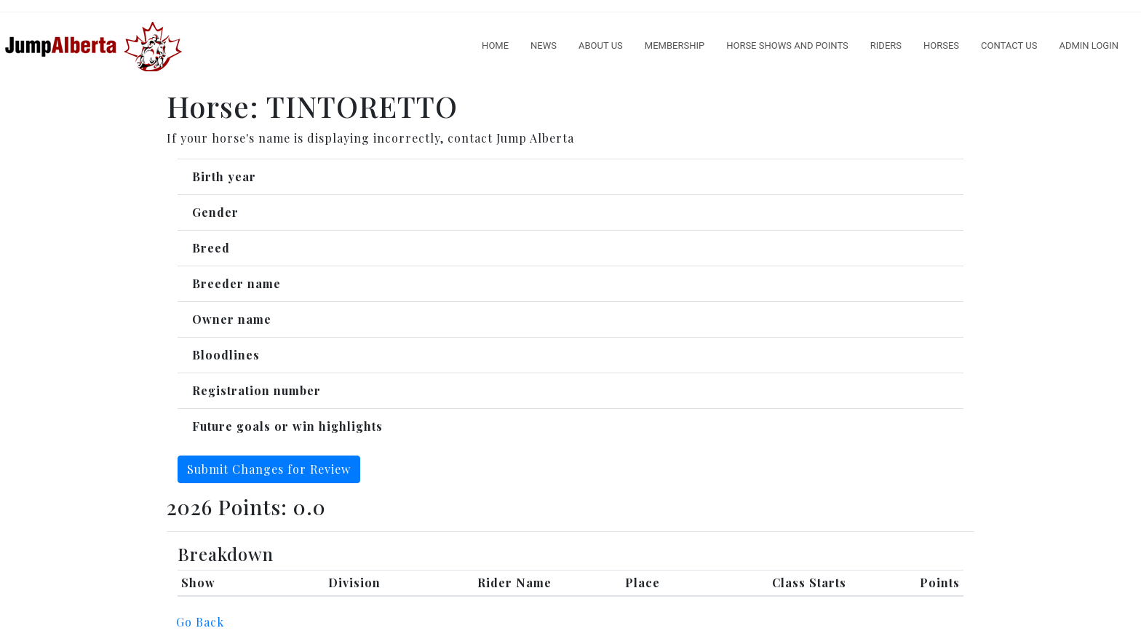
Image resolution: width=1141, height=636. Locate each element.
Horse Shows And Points (787, 45)
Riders (886, 45)
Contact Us (1009, 45)
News (543, 45)
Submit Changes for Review (269, 469)
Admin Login (1088, 45)
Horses (941, 45)
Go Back (200, 621)
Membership (674, 45)
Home (495, 45)
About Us (601, 45)
